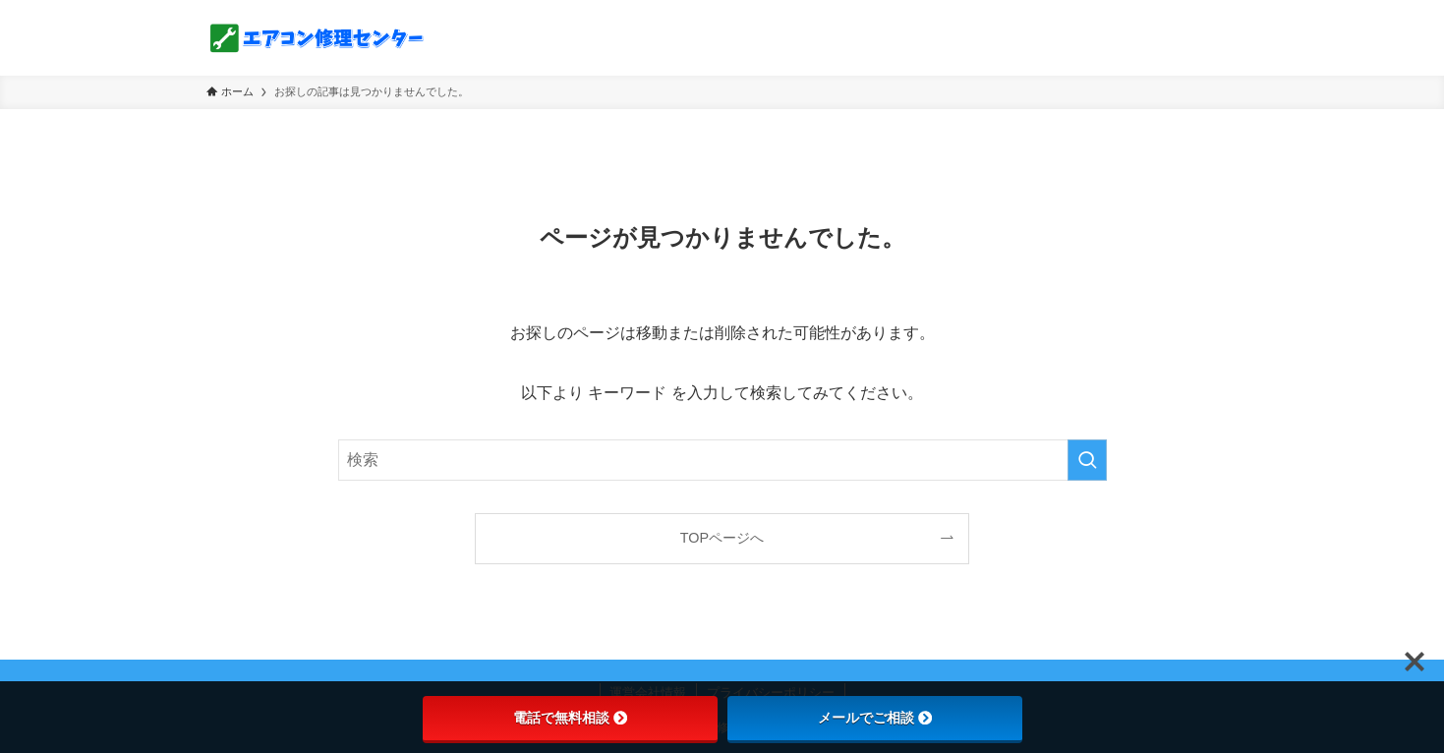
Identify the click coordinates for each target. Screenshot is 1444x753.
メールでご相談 (875, 717)
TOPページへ (722, 538)
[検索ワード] (722, 460)
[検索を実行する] (1087, 460)
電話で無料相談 (570, 717)
